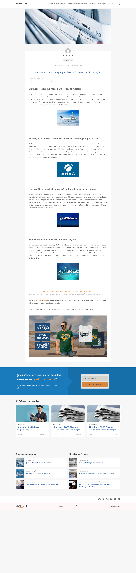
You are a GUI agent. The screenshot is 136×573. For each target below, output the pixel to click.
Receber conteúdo (94, 384)
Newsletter (68, 60)
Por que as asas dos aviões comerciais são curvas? (97, 474)
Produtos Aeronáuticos (77, 4)
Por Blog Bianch (68, 56)
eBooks (111, 4)
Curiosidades (30, 460)
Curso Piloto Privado (57, 4)
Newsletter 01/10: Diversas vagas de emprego (29, 428)
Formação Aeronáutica (48, 482)
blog (45, 300)
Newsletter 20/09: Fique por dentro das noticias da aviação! (67, 428)
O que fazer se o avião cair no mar (38, 474)
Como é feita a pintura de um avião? (92, 463)
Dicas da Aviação (31, 471)
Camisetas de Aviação (98, 4)
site (40, 300)
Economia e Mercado (32, 482)
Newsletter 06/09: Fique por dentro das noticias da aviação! (102, 428)
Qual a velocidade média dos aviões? (39, 463)
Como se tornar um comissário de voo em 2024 (43, 485)
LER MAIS (43, 434)
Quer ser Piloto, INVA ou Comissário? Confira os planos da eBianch (68, 291)
